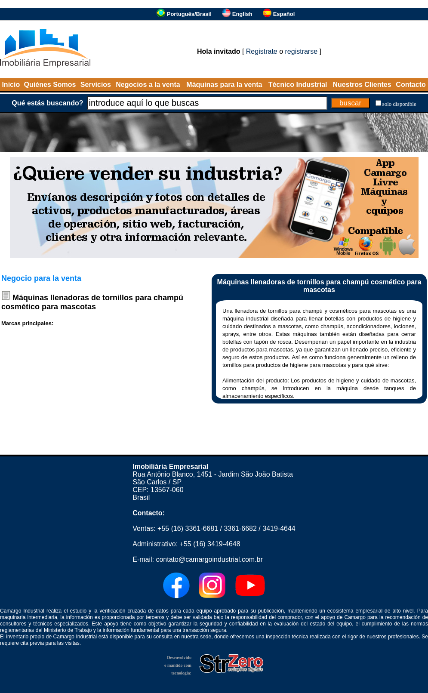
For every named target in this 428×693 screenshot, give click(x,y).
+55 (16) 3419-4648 (210, 544)
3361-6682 (240, 528)
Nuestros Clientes (362, 84)
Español (284, 14)
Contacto (410, 84)
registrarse (301, 51)
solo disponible (399, 104)
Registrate (261, 51)
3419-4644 (279, 528)
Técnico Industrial (297, 84)
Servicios (95, 84)
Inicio (11, 84)
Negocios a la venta (148, 84)
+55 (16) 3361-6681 (187, 528)
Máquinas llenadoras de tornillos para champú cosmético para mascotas (92, 302)
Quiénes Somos (50, 84)
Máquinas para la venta (224, 84)
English (242, 14)
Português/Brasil (189, 14)
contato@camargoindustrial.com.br (209, 559)
